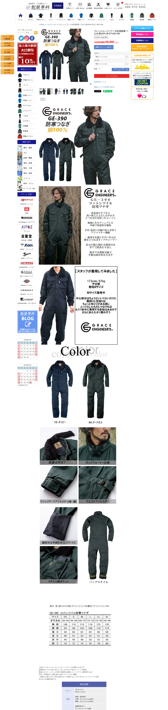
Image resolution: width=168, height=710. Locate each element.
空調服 (22, 126)
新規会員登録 (98, 8)
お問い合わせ (80, 8)
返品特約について (100, 82)
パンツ (22, 85)
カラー (97, 53)
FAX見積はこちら (7, 71)
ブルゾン (23, 75)
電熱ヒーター (25, 136)
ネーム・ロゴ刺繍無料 (7, 38)
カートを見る (118, 8)
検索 (36, 32)
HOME (41, 24)
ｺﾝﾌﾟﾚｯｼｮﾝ (24, 105)
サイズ (97, 60)
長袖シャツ (24, 95)
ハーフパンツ (25, 90)
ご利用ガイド (69, 8)
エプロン (23, 121)
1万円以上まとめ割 (7, 44)
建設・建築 (24, 148)
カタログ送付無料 (7, 58)
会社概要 (89, 8)
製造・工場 (24, 168)
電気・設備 (24, 163)
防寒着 (22, 131)
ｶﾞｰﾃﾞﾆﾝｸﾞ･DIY (26, 188)
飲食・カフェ (25, 183)
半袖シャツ (24, 100)
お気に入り (108, 8)
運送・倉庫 (24, 173)
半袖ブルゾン (25, 80)
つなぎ (48, 24)
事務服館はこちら (142, 34)
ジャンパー (24, 111)
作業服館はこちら (142, 40)
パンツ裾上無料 (7, 51)
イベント (23, 178)
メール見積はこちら (7, 65)
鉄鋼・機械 (24, 158)
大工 (22, 153)
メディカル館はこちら (142, 28)
